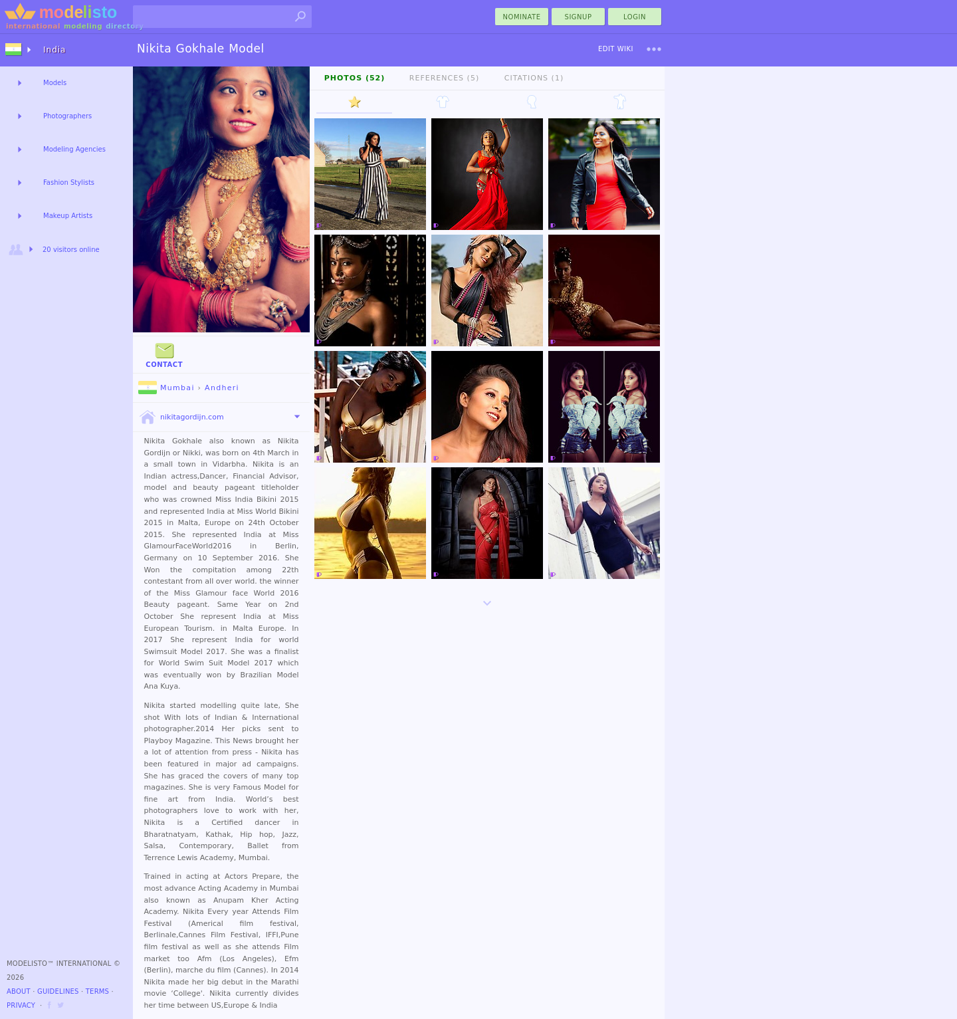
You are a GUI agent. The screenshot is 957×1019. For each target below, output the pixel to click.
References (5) (444, 78)
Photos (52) (354, 78)
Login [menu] (634, 17)
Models (54, 82)
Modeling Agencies (74, 149)
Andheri (222, 388)
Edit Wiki (615, 49)
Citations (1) (534, 78)
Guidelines (58, 991)
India (54, 50)
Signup (578, 17)
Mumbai (166, 388)
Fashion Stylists (68, 182)
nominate (522, 17)
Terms (97, 991)
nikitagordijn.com (181, 417)
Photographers (67, 116)
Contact (164, 354)
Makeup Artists (67, 215)
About (19, 991)
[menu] (654, 49)
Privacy (21, 1005)
